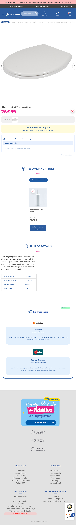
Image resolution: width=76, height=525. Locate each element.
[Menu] (73, 504)
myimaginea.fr (56, 483)
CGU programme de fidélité (20, 511)
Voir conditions (66, 2)
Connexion (20, 470)
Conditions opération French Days (20, 509)
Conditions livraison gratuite (20, 506)
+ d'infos (65, 308)
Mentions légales (20, 501)
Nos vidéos (55, 478)
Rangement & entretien (24, 22)
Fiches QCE (20, 483)
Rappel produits (20, 513)
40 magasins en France (16, 6)
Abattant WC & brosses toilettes (57, 22)
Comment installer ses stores (55, 501)
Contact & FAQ (20, 496)
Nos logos (55, 480)
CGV (20, 499)
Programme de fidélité (42, 6)
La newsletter (20, 473)
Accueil (13, 22)
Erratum (20, 503)
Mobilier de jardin (55, 499)
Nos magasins (56, 473)
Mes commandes (20, 478)
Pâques (56, 496)
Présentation (55, 470)
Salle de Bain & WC (39, 22)
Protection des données (20, 480)
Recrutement (64, 6)
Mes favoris (20, 475)
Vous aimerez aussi (38, 180)
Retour (5, 22)
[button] (72, 515)
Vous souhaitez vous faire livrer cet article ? (38, 130)
